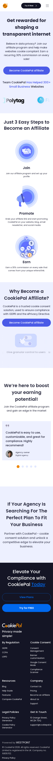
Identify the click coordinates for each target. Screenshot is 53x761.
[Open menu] (47, 6)
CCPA (5, 652)
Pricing (33, 690)
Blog (4, 686)
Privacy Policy (8, 757)
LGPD (4, 656)
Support (34, 703)
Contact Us (35, 686)
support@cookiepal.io (40, 724)
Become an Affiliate (40, 695)
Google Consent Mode (38, 664)
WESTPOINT (23, 742)
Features (6, 695)
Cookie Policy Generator (8, 726)
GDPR (4, 648)
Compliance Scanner (36, 671)
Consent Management (37, 649)
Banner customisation (37, 657)
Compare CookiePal (12, 699)
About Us (34, 699)
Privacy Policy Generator (8, 719)
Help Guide (7, 690)
